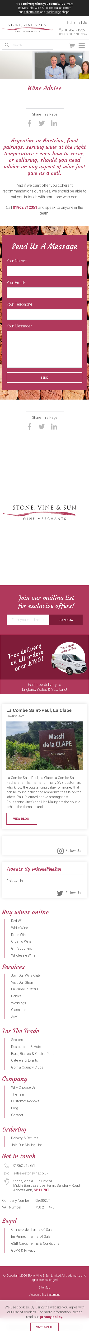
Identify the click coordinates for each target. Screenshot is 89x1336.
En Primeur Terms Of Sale (30, 1237)
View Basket (71, 45)
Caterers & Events (24, 1060)
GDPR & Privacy (23, 1251)
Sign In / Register (61, 45)
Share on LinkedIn (54, 123)
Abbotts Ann (31, 12)
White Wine (19, 928)
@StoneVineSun (46, 869)
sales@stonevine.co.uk (30, 1173)
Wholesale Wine (23, 955)
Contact (17, 1115)
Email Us (80, 23)
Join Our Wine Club (25, 976)
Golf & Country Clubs (27, 1067)
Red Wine (18, 921)
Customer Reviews (25, 1101)
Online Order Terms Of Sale (31, 1230)
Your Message (18, 326)
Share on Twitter (42, 123)
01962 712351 (70, 32)
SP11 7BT (41, 1190)
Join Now (66, 620)
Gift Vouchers (21, 949)
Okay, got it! (44, 1326)
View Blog (21, 818)
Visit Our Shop (22, 983)
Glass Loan (19, 1010)
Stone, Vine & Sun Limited (27, 28)
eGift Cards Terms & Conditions (35, 1244)
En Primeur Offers (24, 989)
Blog (14, 1108)
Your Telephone (19, 304)
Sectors (17, 1040)
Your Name (16, 261)
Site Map (44, 1287)
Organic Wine (21, 942)
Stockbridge (53, 12)
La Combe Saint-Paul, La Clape (39, 710)
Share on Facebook (29, 123)
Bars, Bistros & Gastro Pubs (32, 1054)
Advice (16, 1017)
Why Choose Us (23, 1088)
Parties (16, 996)
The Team (18, 1094)
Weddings (18, 1003)
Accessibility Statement (44, 1294)
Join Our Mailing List (26, 1145)
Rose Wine (19, 935)
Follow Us (73, 851)
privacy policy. (51, 1317)
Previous (4, 664)
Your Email (15, 282)
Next (84, 664)
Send (44, 377)
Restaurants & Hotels (27, 1047)
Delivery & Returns (24, 1138)
